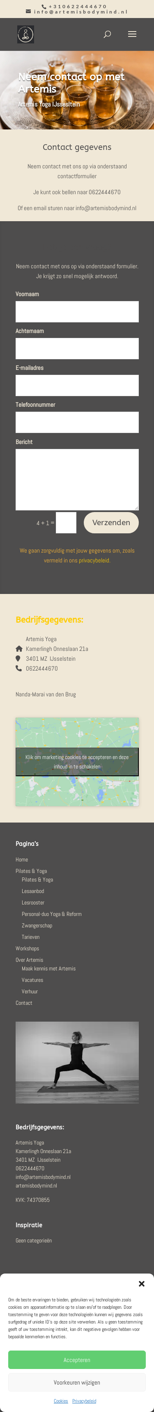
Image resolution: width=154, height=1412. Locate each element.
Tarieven (30, 937)
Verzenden (111, 522)
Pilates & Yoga (31, 871)
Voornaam (27, 294)
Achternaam (30, 331)
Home (22, 859)
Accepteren (77, 1360)
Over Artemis (29, 959)
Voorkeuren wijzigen (77, 1382)
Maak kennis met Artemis (49, 968)
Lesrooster (33, 902)
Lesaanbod (33, 891)
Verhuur (30, 991)
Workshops (27, 948)
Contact (24, 1002)
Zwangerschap (37, 925)
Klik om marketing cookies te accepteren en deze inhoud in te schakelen (77, 761)
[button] (142, 1284)
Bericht (24, 442)
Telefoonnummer (35, 404)
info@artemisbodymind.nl (56, 678)
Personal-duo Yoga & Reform (52, 914)
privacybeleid (94, 560)
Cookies (61, 1401)
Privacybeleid (84, 1401)
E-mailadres (30, 368)
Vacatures (32, 980)
